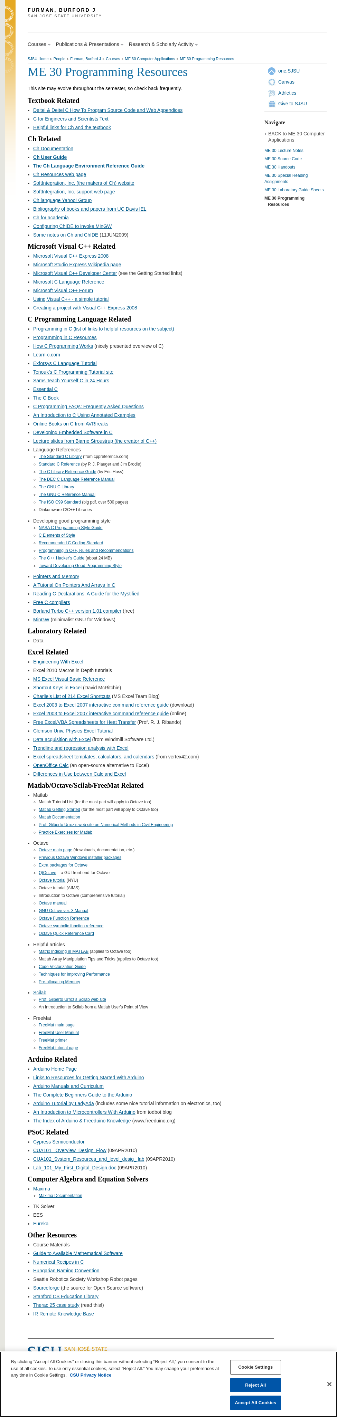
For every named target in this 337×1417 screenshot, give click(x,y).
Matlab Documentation (59, 817)
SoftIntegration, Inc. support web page (74, 191)
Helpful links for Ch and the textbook (72, 127)
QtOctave (47, 872)
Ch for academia (51, 217)
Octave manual (53, 903)
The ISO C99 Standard (60, 502)
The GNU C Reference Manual (67, 494)
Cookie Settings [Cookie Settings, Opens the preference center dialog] (255, 1367)
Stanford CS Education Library (66, 1296)
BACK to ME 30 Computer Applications (296, 137)
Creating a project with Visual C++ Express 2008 (85, 307)
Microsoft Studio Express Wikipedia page (77, 264)
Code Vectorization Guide (62, 966)
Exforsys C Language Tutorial (65, 363)
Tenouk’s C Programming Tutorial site (73, 372)
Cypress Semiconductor (59, 1142)
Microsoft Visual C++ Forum (63, 290)
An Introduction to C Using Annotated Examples (84, 415)
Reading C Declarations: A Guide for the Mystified (86, 593)
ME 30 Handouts (279, 167)
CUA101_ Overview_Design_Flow (69, 1150)
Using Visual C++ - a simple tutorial (71, 299)
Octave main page (55, 850)
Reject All (255, 1385)
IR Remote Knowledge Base (63, 1314)
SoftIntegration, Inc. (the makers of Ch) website (83, 183)
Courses (113, 59)
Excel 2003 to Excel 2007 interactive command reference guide (101, 705)
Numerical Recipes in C (58, 1262)
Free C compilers (51, 602)
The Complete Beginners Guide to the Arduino (82, 1095)
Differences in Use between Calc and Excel (79, 774)
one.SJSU (289, 71)
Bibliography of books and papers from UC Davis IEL (90, 209)
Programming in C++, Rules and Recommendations (86, 550)
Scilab (39, 992)
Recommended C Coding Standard (71, 542)
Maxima (41, 1188)
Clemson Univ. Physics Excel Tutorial (73, 731)
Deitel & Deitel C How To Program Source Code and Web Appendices (107, 110)
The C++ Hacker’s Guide (61, 558)
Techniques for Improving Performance (74, 974)
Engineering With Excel (58, 661)
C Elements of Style (57, 535)
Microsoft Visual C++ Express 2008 (71, 256)
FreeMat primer (53, 1040)
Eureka (40, 1223)
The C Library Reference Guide (67, 471)
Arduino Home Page (55, 1069)
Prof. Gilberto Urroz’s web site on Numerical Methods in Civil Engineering (106, 824)
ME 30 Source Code (283, 158)
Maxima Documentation (60, 1195)
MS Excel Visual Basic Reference (69, 679)
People (59, 59)
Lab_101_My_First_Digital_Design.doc (74, 1167)
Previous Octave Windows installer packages (80, 857)
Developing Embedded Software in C (73, 432)
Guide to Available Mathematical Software (78, 1253)
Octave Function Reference (64, 918)
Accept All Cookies (256, 1402)
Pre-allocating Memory (59, 981)
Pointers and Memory (56, 576)
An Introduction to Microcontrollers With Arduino (84, 1112)
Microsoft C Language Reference (68, 282)
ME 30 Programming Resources (207, 59)
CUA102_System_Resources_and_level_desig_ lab (88, 1159)
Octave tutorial (52, 880)
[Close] (329, 1384)
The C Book (46, 398)
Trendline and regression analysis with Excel (81, 748)
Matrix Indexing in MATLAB (63, 951)
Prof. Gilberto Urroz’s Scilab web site (72, 999)
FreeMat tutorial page (58, 1047)
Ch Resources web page (59, 174)
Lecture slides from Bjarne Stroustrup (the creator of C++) (95, 441)
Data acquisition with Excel (62, 739)
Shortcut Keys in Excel (57, 687)
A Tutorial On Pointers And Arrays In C (74, 585)
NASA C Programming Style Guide (71, 527)
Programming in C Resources (65, 337)
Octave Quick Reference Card (66, 933)
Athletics (287, 93)
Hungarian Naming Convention (66, 1270)
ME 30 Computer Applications (150, 59)
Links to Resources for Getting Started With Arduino (88, 1077)
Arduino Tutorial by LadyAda (63, 1103)
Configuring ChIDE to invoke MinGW (72, 226)
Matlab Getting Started (59, 809)
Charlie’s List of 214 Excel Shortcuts (72, 696)
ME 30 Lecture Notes (283, 150)
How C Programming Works (63, 346)
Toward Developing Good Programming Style (80, 565)
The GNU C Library (56, 487)
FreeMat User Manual (59, 1032)
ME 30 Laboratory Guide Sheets (294, 190)
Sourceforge (46, 1288)
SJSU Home (38, 59)
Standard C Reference (59, 464)
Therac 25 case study (56, 1305)
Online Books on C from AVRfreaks (71, 424)
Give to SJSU (292, 103)
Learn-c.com (46, 354)
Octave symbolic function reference (71, 925)
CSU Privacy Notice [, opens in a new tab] (91, 1375)
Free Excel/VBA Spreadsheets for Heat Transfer (84, 722)
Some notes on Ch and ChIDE (65, 235)
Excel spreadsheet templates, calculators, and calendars (93, 756)
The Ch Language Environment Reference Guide (88, 166)
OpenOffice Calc (50, 765)
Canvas (286, 82)
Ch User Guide (50, 157)
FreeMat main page (57, 1025)
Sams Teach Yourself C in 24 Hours (71, 380)
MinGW (41, 619)
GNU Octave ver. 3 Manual (63, 910)
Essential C (45, 389)
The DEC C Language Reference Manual (76, 479)
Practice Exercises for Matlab (65, 832)
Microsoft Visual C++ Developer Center (75, 273)
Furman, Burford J (85, 59)
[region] (168, 1384)
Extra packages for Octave (63, 865)
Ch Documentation (53, 148)
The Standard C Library (60, 456)
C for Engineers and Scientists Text (71, 119)
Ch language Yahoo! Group (62, 200)
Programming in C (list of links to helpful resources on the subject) (103, 329)
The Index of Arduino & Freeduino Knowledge (82, 1120)
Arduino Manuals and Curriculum (68, 1086)
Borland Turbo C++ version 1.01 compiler (77, 611)
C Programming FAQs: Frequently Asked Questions (88, 406)
